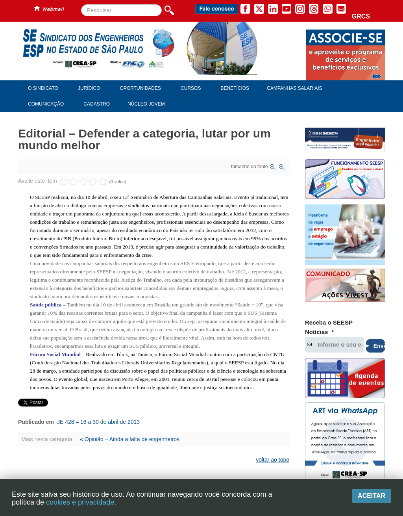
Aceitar (371, 495)
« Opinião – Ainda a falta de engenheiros (129, 439)
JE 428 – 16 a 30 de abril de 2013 (98, 422)
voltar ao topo (272, 460)
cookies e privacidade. (81, 502)
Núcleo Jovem (146, 104)
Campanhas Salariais (294, 88)
